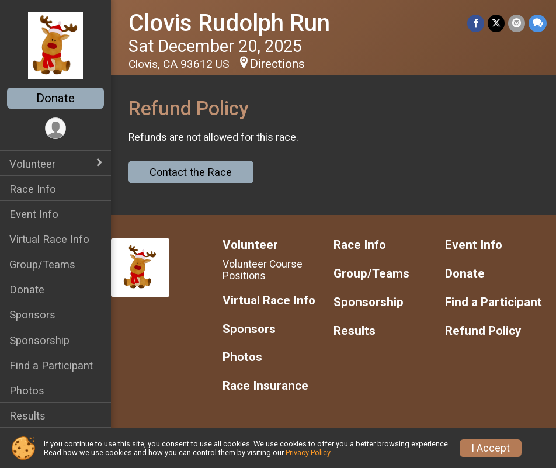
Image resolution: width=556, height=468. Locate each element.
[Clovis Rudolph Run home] (55, 45)
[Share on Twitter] (496, 23)
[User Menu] (56, 128)
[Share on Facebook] (475, 23)
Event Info (33, 214)
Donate (55, 98)
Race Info (32, 189)
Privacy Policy (308, 452)
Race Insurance (265, 386)
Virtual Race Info (49, 239)
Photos (26, 390)
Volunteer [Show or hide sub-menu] (32, 164)
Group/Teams (42, 264)
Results (27, 416)
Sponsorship (39, 340)
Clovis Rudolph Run (229, 23)
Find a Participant (51, 365)
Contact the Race (191, 172)
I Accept (490, 448)
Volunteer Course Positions (263, 270)
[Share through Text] (538, 23)
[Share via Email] (516, 23)
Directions (277, 64)
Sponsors (32, 314)
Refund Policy (483, 331)
